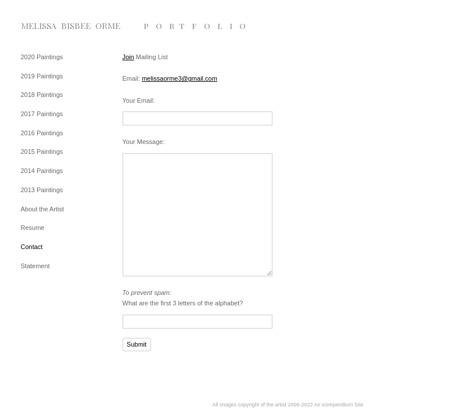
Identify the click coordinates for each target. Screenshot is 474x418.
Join (128, 56)
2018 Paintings (42, 94)
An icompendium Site (339, 405)
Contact (32, 246)
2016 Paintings (42, 132)
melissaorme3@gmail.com (179, 78)
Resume (33, 227)
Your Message (143, 141)
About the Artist (42, 209)
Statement (35, 265)
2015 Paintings (42, 151)
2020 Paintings (42, 56)
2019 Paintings (42, 76)
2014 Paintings (42, 170)
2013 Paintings (42, 189)
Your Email (138, 100)
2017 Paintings (42, 113)
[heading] (50, 25)
